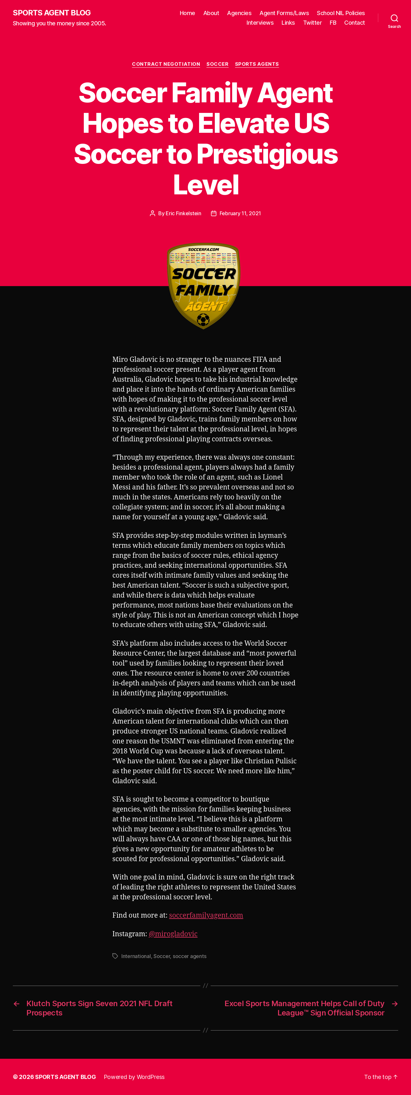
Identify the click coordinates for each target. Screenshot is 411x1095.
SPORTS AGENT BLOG (52, 13)
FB (333, 22)
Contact (354, 22)
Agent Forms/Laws (284, 13)
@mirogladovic (173, 934)
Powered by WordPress (134, 1077)
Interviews (260, 22)
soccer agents (189, 956)
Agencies (239, 13)
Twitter (312, 22)
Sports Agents (257, 64)
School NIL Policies (341, 13)
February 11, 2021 (240, 213)
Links (288, 22)
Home (187, 13)
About (211, 13)
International (136, 956)
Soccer (217, 64)
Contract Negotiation (166, 64)
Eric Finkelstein (183, 213)
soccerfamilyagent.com (206, 915)
